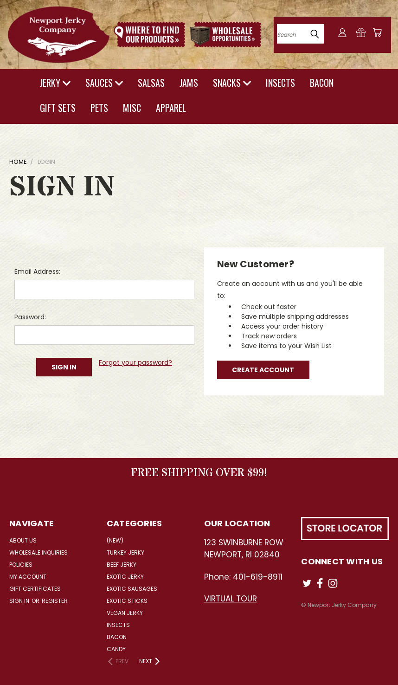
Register (55, 601)
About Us (23, 540)
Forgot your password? (135, 362)
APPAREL (171, 108)
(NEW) (115, 540)
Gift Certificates (35, 589)
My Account (27, 577)
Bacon (117, 637)
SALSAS (151, 83)
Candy (116, 649)
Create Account (263, 370)
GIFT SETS (58, 108)
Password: (30, 317)
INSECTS (280, 83)
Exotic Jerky (125, 577)
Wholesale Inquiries (38, 552)
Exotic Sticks (127, 601)
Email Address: (37, 271)
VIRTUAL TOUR (230, 598)
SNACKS (232, 83)
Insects (118, 625)
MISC (132, 108)
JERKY (55, 83)
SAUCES (104, 83)
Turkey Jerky (125, 552)
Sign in (20, 601)
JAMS (189, 83)
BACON (322, 83)
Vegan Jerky (125, 613)
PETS (99, 108)
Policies (20, 565)
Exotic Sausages (132, 589)
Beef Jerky (121, 565)
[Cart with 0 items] (377, 32)
